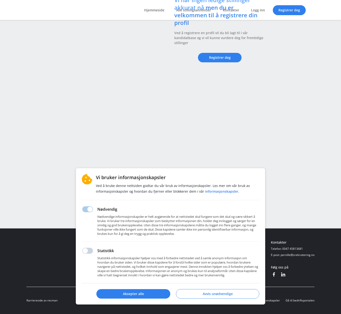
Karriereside (35, 300)
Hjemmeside (154, 10)
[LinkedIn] (283, 274)
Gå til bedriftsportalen (300, 300)
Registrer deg (289, 10)
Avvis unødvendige (218, 293)
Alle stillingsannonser (193, 10)
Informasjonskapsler (266, 300)
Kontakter (231, 10)
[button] (312, 10)
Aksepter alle (133, 293)
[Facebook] (274, 274)
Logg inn (258, 10)
